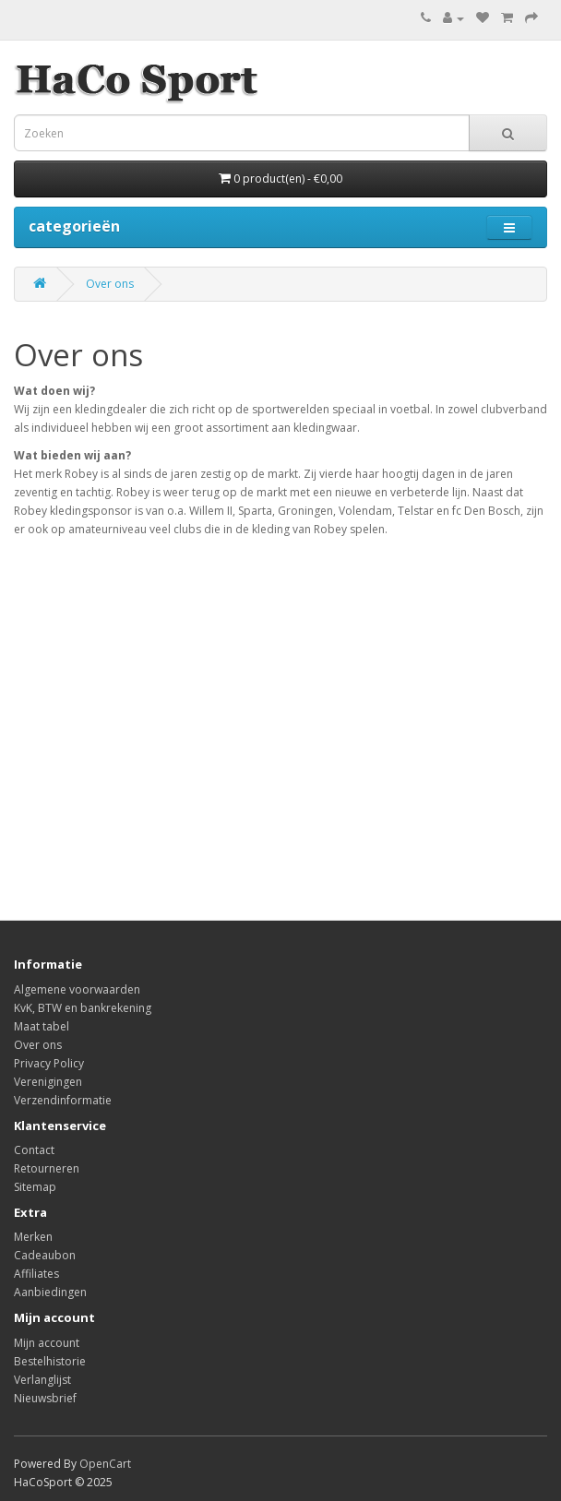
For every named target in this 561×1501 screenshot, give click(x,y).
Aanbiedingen (50, 1292)
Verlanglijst (42, 1380)
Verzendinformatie (63, 1100)
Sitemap (35, 1187)
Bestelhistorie (50, 1361)
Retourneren (46, 1168)
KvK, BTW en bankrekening (82, 1008)
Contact (34, 1150)
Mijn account (46, 1343)
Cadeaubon (45, 1255)
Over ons (110, 284)
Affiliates (36, 1273)
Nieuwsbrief (45, 1398)
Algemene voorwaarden (77, 989)
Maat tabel (41, 1026)
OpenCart (105, 1463)
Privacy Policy (49, 1063)
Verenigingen (48, 1082)
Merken (33, 1237)
